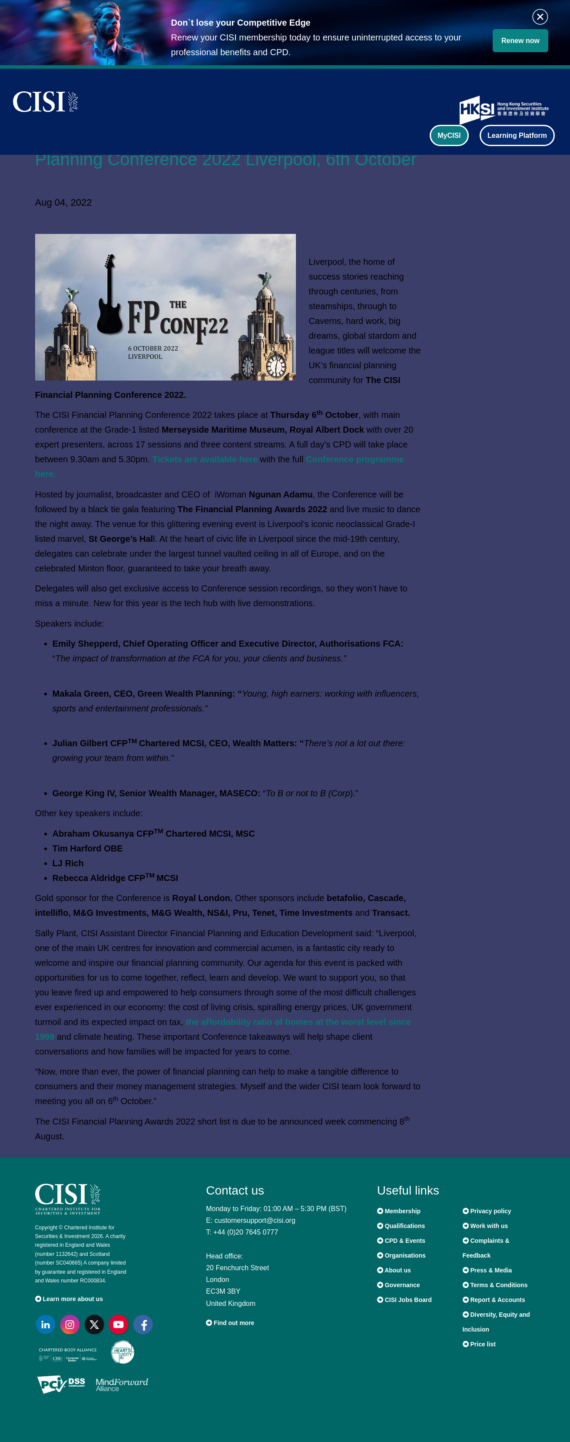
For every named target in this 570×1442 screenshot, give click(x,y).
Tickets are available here (205, 459)
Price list (479, 1344)
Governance (398, 1285)
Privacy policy (487, 1211)
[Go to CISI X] (96, 1324)
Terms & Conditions (495, 1285)
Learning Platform (517, 135)
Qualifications (401, 1225)
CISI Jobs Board (404, 1299)
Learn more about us (69, 1298)
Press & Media (487, 1270)
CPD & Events (401, 1240)
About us (394, 1270)
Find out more (230, 1322)
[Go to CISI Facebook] (145, 1324)
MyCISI (449, 135)
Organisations (401, 1255)
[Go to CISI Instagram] (72, 1324)
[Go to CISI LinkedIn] (47, 1324)
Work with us (485, 1225)
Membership (399, 1211)
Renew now (520, 40)
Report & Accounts (494, 1299)
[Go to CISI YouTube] (120, 1324)
